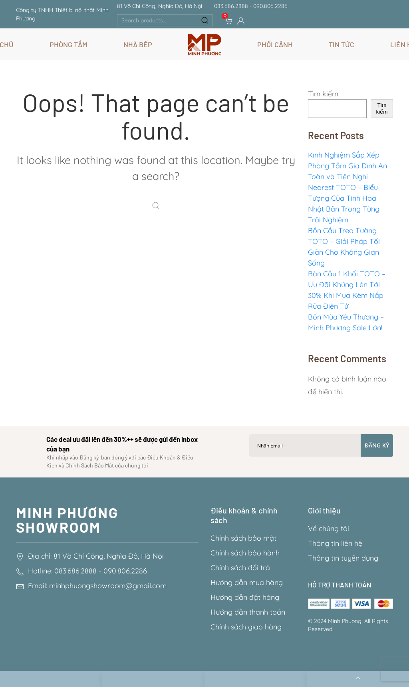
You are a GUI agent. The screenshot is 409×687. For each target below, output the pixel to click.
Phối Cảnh (275, 44)
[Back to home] (204, 44)
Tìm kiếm (323, 93)
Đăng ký (377, 445)
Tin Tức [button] (341, 44)
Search (205, 20)
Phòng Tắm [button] (68, 44)
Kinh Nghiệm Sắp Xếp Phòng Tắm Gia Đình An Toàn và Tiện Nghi (347, 165)
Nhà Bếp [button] (137, 44)
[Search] (158, 206)
